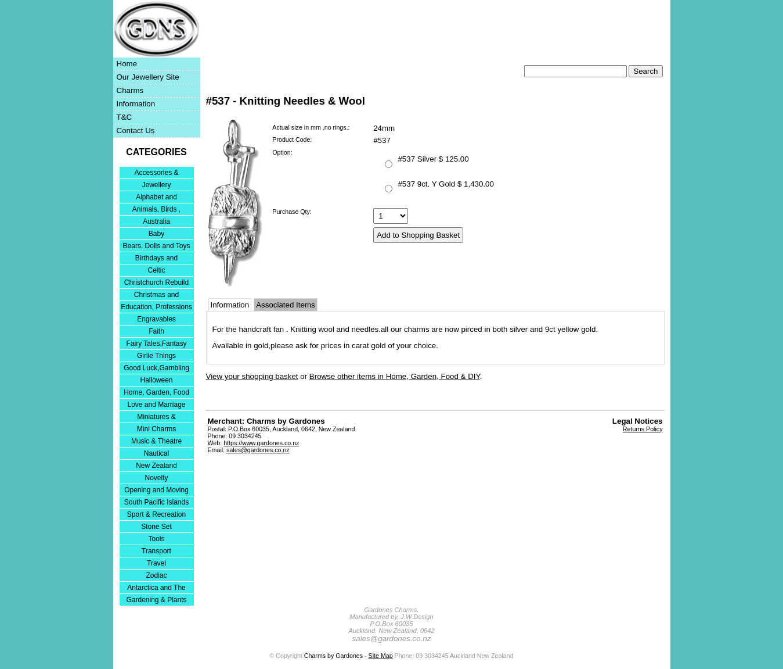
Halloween (156, 380)
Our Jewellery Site (148, 77)
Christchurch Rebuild (156, 282)
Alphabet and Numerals (156, 198)
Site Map (381, 655)
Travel (156, 563)
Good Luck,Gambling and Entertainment (156, 369)
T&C (124, 117)
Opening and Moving (156, 490)
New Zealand (156, 465)
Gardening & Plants (156, 600)
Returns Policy (643, 428)
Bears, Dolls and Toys (156, 246)
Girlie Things (156, 356)
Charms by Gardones (333, 655)
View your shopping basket (252, 376)
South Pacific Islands (156, 502)
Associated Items (285, 304)
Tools (156, 539)
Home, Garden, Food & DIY (156, 393)
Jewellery (156, 185)
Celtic (156, 270)
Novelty (156, 478)
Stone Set (156, 527)
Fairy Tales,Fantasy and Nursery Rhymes (156, 344)
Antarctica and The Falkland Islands (156, 588)
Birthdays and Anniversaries (156, 259)
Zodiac (156, 575)
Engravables (156, 319)
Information (136, 103)
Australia (156, 221)
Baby (156, 234)
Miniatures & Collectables (156, 418)
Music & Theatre (156, 441)
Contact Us (136, 130)
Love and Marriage (156, 404)
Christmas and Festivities (156, 295)
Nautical (156, 453)
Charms (130, 90)
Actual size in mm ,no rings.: (310, 127)
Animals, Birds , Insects (156, 210)
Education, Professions (156, 307)
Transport (156, 551)
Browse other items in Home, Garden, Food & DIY (394, 376)
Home (127, 63)
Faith (156, 331)
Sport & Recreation (156, 514)
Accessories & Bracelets (156, 173)
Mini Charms (156, 429)
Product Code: (292, 139)
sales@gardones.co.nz (258, 449)
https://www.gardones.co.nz (261, 442)
